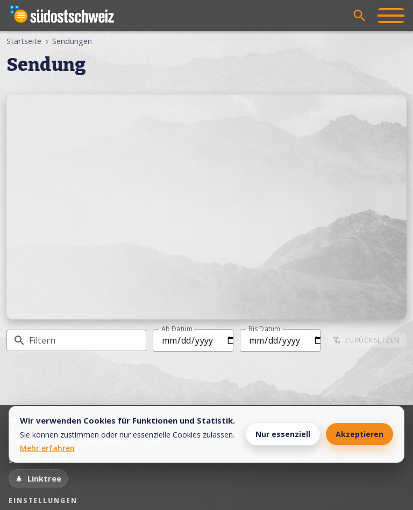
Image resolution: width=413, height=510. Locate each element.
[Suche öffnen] (359, 15)
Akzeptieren (359, 434)
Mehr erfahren (47, 448)
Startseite (23, 41)
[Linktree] (38, 478)
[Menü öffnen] (391, 15)
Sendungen (72, 41)
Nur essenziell (282, 434)
